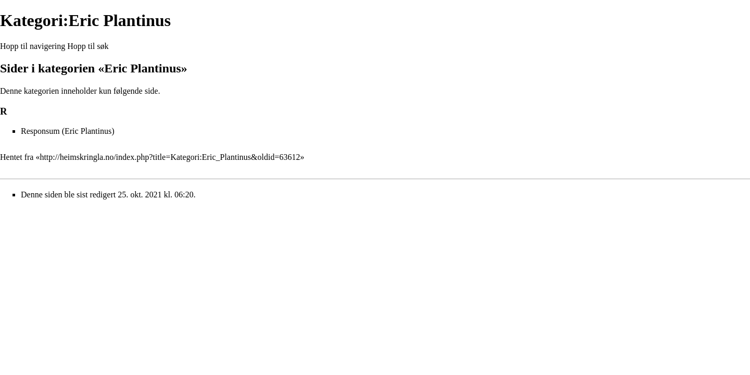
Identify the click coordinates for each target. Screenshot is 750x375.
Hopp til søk (87, 46)
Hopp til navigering (32, 46)
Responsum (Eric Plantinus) (68, 131)
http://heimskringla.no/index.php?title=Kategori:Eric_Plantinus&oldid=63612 (170, 157)
